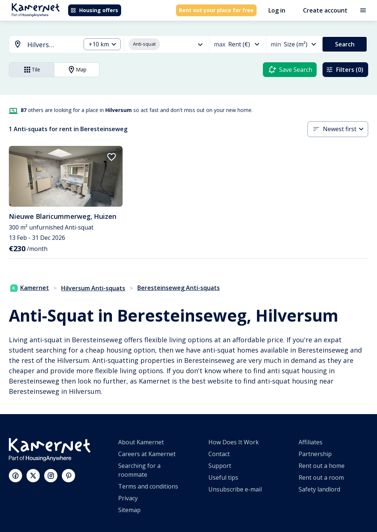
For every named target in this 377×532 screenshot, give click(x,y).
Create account (325, 10)
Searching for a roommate (139, 470)
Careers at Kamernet (147, 454)
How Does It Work (233, 442)
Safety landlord (319, 489)
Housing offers (94, 10)
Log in (276, 10)
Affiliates (311, 442)
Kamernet (29, 288)
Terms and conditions (148, 486)
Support (219, 466)
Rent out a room (321, 477)
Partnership (315, 454)
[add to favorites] (111, 157)
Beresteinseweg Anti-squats (178, 287)
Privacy (128, 498)
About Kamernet (141, 442)
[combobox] (40, 44)
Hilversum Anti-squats (93, 288)
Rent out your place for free (216, 10)
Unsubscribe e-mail (235, 489)
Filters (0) (344, 70)
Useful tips (223, 477)
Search (345, 44)
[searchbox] (51, 45)
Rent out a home (322, 466)
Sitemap (129, 510)
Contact (219, 454)
